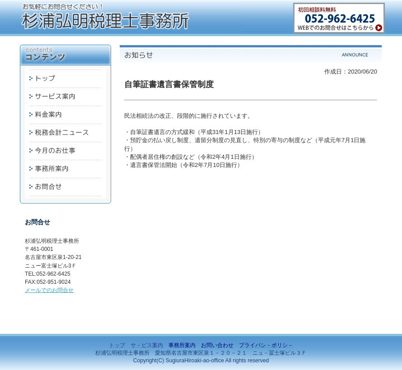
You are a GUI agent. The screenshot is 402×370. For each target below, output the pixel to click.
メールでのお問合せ (49, 290)
